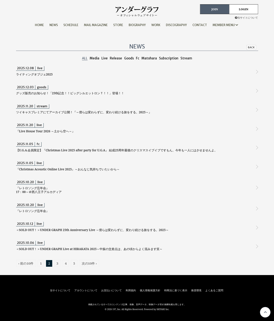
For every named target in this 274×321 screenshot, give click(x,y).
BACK (251, 47)
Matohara (149, 58)
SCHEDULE (70, 25)
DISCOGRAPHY (176, 25)
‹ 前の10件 (26, 263)
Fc (137, 58)
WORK (155, 25)
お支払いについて (111, 290)
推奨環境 (196, 290)
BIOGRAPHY (137, 25)
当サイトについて (246, 17)
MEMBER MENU (225, 25)
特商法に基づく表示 (175, 290)
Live (104, 58)
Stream (186, 58)
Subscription (168, 58)
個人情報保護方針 (150, 290)
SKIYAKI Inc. (162, 309)
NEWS (53, 25)
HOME (39, 25)
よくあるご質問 (214, 290)
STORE (118, 25)
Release (116, 58)
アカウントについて (85, 290)
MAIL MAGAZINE (96, 25)
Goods (129, 58)
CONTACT (199, 25)
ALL (85, 58)
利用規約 (131, 290)
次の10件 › (89, 263)
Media (94, 58)
